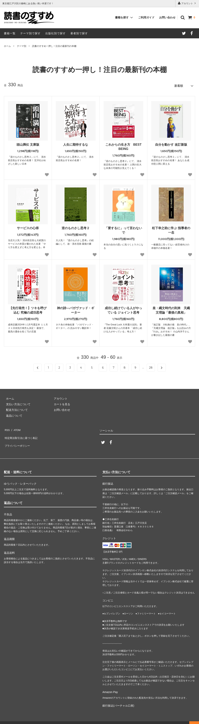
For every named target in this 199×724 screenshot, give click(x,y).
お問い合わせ (167, 17)
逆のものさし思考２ (76, 227)
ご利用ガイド (146, 17)
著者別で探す (79, 33)
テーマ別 (21, 46)
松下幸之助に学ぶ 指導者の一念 (171, 229)
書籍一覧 (10, 33)
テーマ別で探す (30, 33)
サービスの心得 (28, 227)
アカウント (187, 3)
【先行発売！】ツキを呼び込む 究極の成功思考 (27, 309)
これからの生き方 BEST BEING (123, 145)
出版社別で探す (55, 33)
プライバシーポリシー (17, 439)
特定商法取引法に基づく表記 (21, 433)
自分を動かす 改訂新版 (171, 143)
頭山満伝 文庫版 (28, 143)
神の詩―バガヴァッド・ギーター (75, 309)
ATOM (15, 427)
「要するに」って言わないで (123, 229)
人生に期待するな (75, 143)
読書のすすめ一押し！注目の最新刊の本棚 (54, 46)
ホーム (7, 46)
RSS (7, 427)
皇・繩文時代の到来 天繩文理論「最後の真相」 (171, 309)
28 (151, 366)
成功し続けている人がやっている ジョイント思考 (123, 309)
